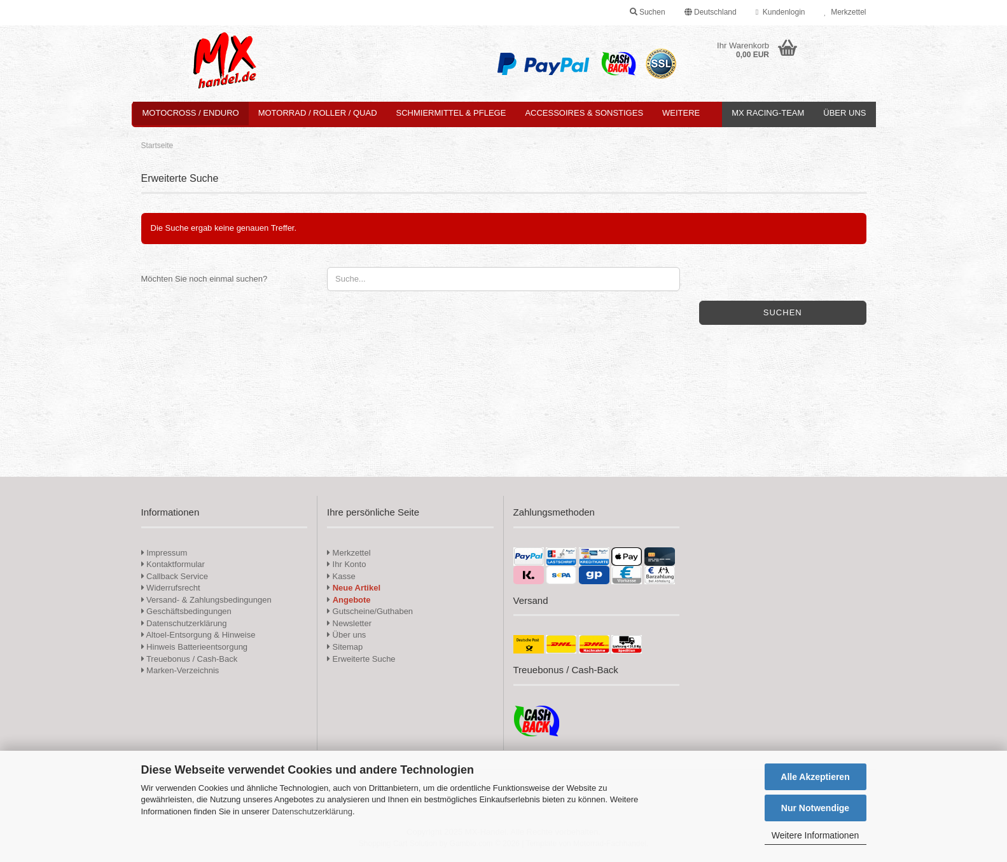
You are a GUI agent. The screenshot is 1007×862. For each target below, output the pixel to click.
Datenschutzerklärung (312, 811)
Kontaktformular (173, 564)
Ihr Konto (346, 564)
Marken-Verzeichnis (180, 670)
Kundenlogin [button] (780, 12)
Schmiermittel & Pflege (451, 113)
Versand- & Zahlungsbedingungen (206, 600)
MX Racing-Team (768, 113)
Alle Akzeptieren (815, 777)
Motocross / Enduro (190, 113)
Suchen (782, 312)
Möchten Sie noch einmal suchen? (204, 279)
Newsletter (349, 623)
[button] (710, 12)
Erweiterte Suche (361, 659)
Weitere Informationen (815, 835)
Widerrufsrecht (170, 587)
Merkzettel (845, 12)
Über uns (844, 113)
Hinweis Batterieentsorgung (194, 647)
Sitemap (345, 647)
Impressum (166, 553)
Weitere (681, 113)
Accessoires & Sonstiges (584, 113)
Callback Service (174, 576)
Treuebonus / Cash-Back (189, 659)
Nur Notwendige (815, 808)
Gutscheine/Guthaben (370, 611)
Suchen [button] (647, 12)
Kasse (341, 576)
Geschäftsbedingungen (186, 611)
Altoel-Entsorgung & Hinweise (198, 635)
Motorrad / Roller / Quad (317, 113)
